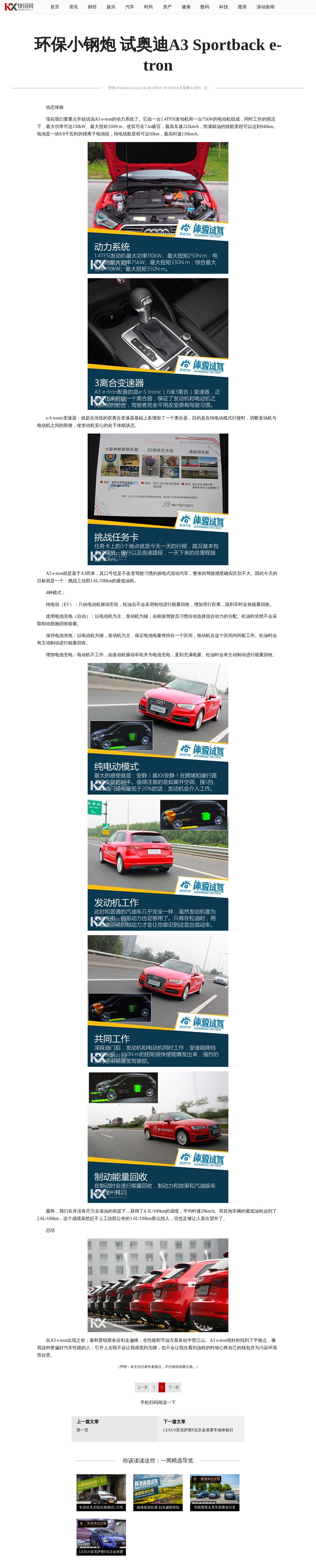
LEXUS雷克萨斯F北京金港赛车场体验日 (198, 1430)
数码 (204, 6)
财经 (92, 6)
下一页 (173, 1387)
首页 (54, 6)
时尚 (148, 6)
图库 (242, 6)
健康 (186, 6)
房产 (167, 6)
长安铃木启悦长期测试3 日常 (101, 1507)
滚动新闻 (266, 6)
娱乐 (111, 6)
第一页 (82, 1430)
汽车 (129, 6)
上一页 (142, 1387)
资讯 (73, 6)
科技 (223, 6)
